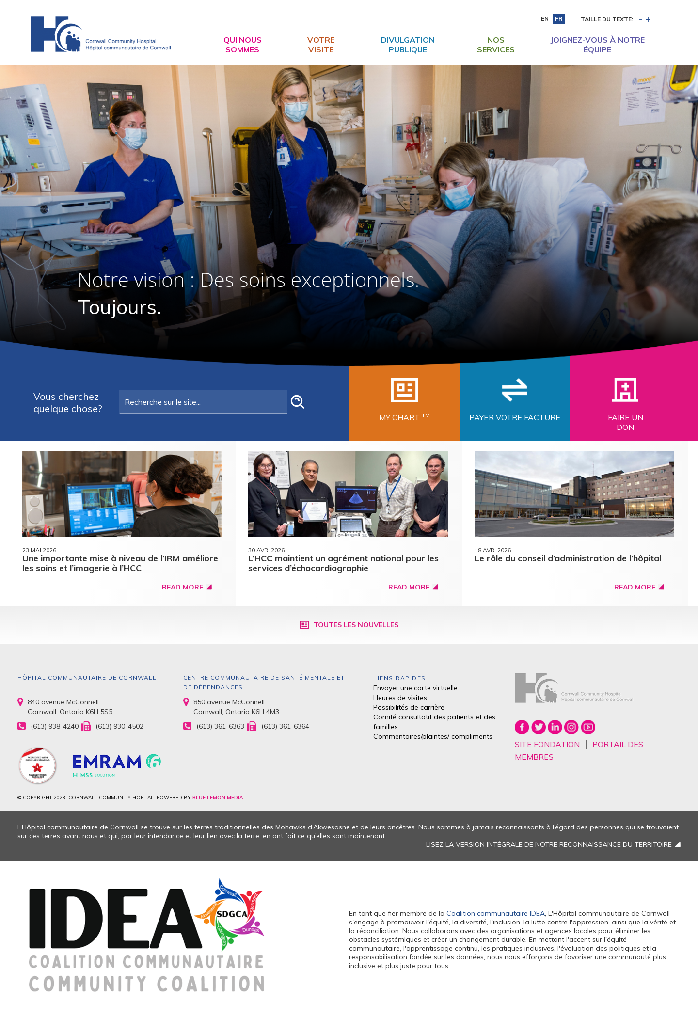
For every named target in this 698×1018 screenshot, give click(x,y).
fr (558, 18)
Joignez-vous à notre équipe (597, 44)
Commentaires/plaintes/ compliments (432, 736)
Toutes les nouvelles (356, 624)
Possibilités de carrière (408, 707)
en (545, 18)
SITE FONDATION (547, 744)
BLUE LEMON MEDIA (217, 798)
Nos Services (496, 44)
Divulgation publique (408, 44)
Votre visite (320, 44)
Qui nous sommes (242, 44)
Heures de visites (400, 697)
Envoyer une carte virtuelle (415, 688)
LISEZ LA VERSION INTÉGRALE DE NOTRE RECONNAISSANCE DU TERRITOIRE (549, 844)
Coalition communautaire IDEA (495, 913)
